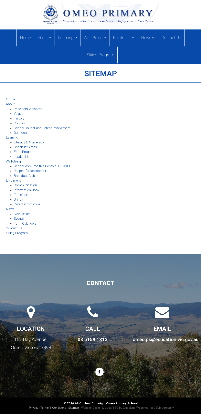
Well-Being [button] (95, 37)
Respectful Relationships (31, 171)
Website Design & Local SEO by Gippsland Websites (114, 407)
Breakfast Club (24, 176)
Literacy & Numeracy (29, 142)
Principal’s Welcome (28, 109)
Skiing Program (100, 54)
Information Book (26, 190)
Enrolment (13, 180)
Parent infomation (27, 204)
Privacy (33, 407)
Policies (19, 123)
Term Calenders (25, 223)
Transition (21, 195)
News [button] (148, 37)
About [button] (44, 37)
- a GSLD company (161, 407)
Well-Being (13, 161)
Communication (25, 185)
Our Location (23, 133)
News (10, 209)
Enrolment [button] (123, 37)
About (10, 104)
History (19, 118)
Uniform (19, 199)
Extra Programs (25, 152)
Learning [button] (67, 37)
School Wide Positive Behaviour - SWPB (42, 166)
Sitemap (73, 407)
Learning (12, 137)
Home (25, 37)
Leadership (21, 157)
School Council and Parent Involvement (42, 128)
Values (18, 114)
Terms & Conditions (53, 407)
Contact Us (171, 37)
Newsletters (23, 214)
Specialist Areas (25, 147)
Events (19, 218)
